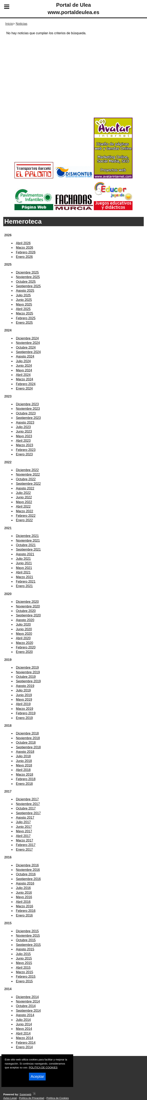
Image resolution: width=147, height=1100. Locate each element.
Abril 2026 (23, 243)
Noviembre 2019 (28, 672)
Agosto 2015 (25, 949)
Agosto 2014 (25, 1015)
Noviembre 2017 (28, 804)
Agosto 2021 (25, 554)
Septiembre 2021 (28, 549)
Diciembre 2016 (27, 865)
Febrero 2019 (25, 713)
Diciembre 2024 (27, 338)
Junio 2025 (24, 300)
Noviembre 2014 (28, 1001)
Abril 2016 (23, 901)
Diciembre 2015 (27, 931)
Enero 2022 (24, 520)
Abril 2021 (23, 572)
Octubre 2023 (26, 413)
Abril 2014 (23, 1033)
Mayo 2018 (24, 765)
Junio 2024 (24, 365)
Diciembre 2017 (27, 799)
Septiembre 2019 (28, 681)
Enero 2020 (24, 652)
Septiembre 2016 (28, 879)
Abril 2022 (23, 506)
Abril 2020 (23, 638)
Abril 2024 (23, 375)
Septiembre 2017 (28, 813)
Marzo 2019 (24, 708)
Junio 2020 (24, 629)
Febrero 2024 (25, 384)
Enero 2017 (24, 849)
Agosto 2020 (25, 620)
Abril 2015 (23, 967)
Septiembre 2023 (28, 418)
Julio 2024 (23, 361)
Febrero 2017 (25, 845)
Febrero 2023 (25, 450)
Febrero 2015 (25, 976)
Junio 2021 (24, 563)
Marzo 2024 (24, 379)
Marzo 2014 (24, 1038)
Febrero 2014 (25, 1042)
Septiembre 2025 (28, 286)
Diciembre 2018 (27, 733)
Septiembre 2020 (28, 615)
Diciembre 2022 (27, 470)
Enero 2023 (24, 454)
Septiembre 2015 (28, 944)
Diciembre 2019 (27, 667)
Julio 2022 (23, 493)
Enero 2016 (24, 915)
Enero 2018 (24, 783)
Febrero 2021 (25, 581)
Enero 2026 (24, 256)
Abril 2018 (23, 770)
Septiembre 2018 (28, 747)
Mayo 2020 (24, 633)
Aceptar (37, 1076)
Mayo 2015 (24, 963)
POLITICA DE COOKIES (43, 1067)
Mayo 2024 (24, 370)
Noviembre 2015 (28, 935)
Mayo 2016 (24, 897)
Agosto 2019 (25, 686)
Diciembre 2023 (27, 404)
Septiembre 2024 (28, 352)
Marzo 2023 (24, 445)
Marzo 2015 (24, 972)
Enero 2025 (24, 322)
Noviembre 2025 (28, 277)
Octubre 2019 (26, 676)
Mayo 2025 (24, 304)
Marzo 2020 (24, 643)
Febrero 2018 (25, 779)
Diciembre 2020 (27, 601)
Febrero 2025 (25, 318)
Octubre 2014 (26, 1006)
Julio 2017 (23, 822)
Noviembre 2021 (28, 540)
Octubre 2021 (26, 545)
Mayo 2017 (24, 831)
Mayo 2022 (24, 502)
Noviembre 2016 (28, 869)
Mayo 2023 (24, 436)
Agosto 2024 (25, 356)
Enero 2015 (24, 981)
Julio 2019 (23, 690)
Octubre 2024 (26, 347)
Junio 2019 (24, 695)
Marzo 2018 (24, 774)
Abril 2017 (23, 836)
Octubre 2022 (26, 479)
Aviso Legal (10, 1098)
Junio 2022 (24, 497)
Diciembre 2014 (27, 997)
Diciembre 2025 (27, 272)
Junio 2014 (24, 1024)
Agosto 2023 (25, 422)
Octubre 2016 (26, 874)
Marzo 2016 (24, 906)
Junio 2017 (24, 826)
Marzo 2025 (24, 313)
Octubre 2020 (26, 611)
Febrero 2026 (25, 252)
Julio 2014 (23, 1020)
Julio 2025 (23, 295)
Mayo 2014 (24, 1028)
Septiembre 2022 (28, 483)
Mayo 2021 (24, 568)
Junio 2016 (24, 892)
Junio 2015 (24, 958)
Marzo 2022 (24, 511)
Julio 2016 (23, 888)
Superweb (25, 1094)
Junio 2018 (24, 761)
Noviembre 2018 (28, 738)
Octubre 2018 (26, 742)
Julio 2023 (23, 427)
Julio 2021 (23, 558)
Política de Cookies (57, 1098)
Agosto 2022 (25, 488)
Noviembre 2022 (28, 474)
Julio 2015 (23, 954)
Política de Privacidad (31, 1098)
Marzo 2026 (24, 247)
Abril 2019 (23, 704)
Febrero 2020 (25, 647)
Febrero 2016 (25, 910)
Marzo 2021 (24, 577)
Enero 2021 (24, 586)
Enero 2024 (24, 388)
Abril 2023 (23, 440)
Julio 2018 (23, 756)
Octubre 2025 (26, 281)
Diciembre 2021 (27, 536)
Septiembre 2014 (28, 1010)
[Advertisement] (73, 83)
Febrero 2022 (25, 515)
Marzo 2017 (24, 840)
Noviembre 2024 (28, 343)
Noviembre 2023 (28, 408)
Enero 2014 (24, 1047)
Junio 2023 (24, 431)
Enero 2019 (24, 718)
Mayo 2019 (24, 699)
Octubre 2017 (26, 808)
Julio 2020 (23, 624)
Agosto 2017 (25, 817)
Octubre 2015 (26, 940)
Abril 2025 (23, 309)
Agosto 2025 (25, 290)
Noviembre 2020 (28, 606)
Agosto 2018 (25, 751)
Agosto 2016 (25, 883)
